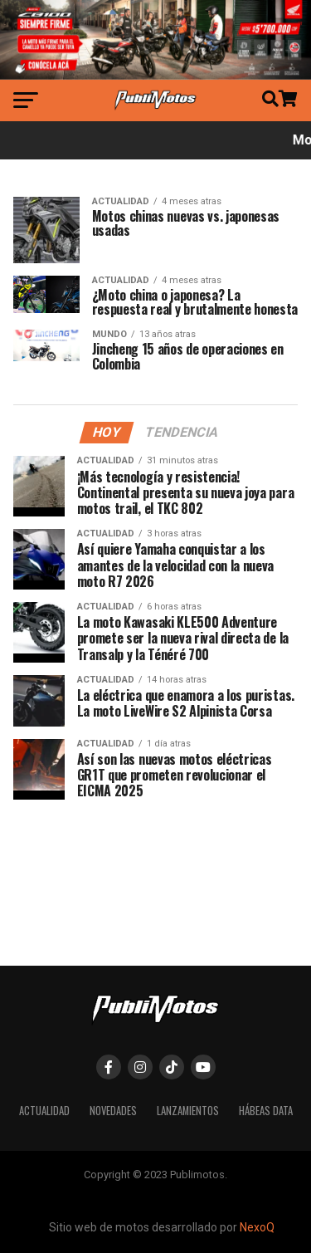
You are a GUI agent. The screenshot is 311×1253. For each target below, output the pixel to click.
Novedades (113, 1110)
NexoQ (257, 1227)
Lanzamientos (188, 1110)
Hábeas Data (266, 1110)
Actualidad (44, 1110)
